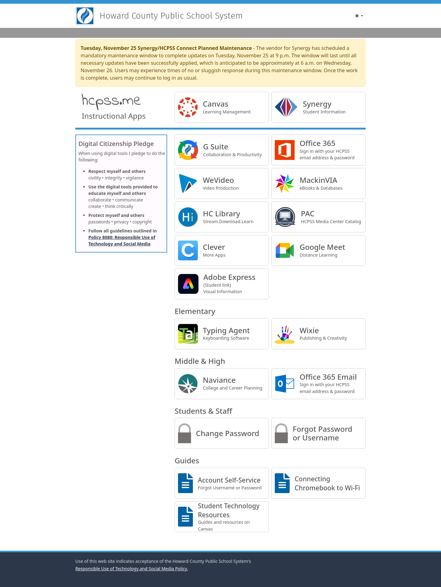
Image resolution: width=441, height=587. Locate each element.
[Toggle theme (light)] (359, 16)
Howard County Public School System (171, 16)
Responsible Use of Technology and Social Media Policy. (131, 569)
